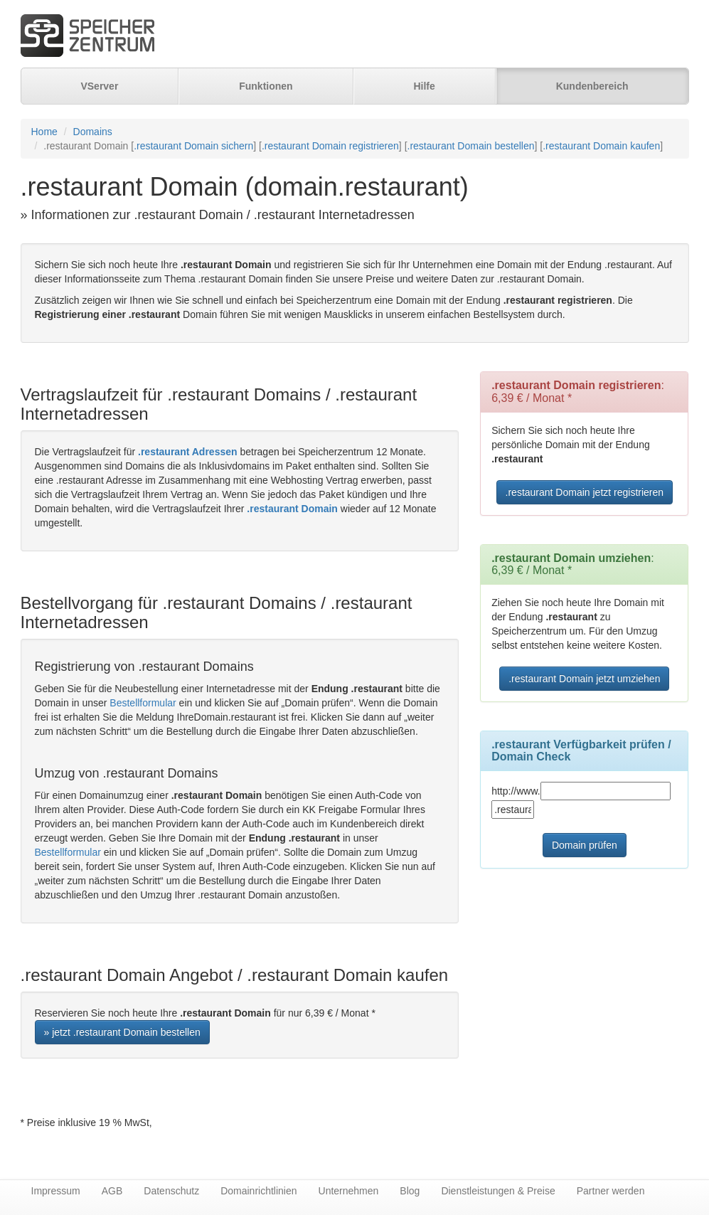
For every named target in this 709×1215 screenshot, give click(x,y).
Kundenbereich (592, 86)
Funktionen (265, 86)
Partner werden (611, 1191)
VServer (99, 86)
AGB (112, 1191)
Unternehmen (349, 1191)
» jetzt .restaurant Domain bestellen (122, 1032)
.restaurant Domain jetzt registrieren (585, 492)
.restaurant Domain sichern (193, 146)
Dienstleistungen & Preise (498, 1191)
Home (44, 131)
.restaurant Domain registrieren (330, 146)
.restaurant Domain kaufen (601, 146)
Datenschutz (171, 1191)
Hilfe (424, 86)
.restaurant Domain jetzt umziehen (584, 678)
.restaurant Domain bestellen (471, 146)
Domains (92, 131)
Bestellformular (143, 703)
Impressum (55, 1191)
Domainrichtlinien (258, 1191)
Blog (410, 1191)
